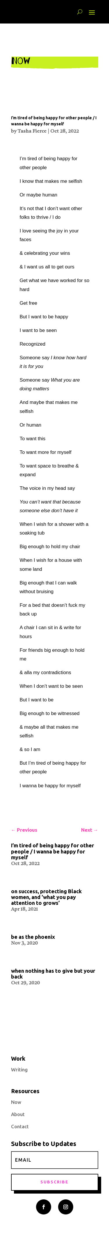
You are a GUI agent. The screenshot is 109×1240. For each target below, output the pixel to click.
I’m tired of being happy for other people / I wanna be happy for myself (52, 851)
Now (16, 1102)
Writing (19, 1069)
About (18, 1114)
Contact (20, 1126)
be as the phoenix (33, 937)
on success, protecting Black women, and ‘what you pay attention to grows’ (46, 897)
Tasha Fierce (32, 131)
